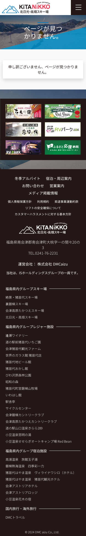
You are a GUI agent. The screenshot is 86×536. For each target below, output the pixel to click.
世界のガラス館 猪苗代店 (24, 355)
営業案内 (57, 185)
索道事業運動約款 (66, 201)
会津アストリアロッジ (22, 492)
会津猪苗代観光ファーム (23, 348)
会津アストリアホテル (22, 485)
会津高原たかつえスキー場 (25, 310)
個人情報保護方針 (20, 201)
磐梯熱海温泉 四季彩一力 (25, 466)
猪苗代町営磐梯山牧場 (22, 388)
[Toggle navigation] (78, 7)
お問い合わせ (33, 185)
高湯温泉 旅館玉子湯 (22, 459)
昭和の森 (12, 381)
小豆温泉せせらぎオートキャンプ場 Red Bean (39, 441)
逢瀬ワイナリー (17, 335)
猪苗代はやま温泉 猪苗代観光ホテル (33, 479)
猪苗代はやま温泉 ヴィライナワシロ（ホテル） (41, 472)
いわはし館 (14, 395)
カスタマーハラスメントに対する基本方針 (43, 214)
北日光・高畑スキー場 (22, 317)
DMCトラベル (15, 517)
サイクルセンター (18, 408)
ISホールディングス (33, 272)
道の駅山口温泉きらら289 (24, 428)
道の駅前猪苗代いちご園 (23, 342)
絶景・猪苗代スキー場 (22, 297)
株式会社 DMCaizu (52, 264)
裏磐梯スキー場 (17, 304)
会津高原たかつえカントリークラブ (31, 421)
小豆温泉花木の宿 (18, 499)
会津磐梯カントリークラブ (25, 415)
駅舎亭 (10, 401)
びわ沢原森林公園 (18, 375)
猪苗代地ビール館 (18, 362)
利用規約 (43, 201)
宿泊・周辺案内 (59, 178)
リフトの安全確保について (43, 208)
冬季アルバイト (27, 178)
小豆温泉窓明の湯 (18, 434)
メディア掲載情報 (43, 193)
